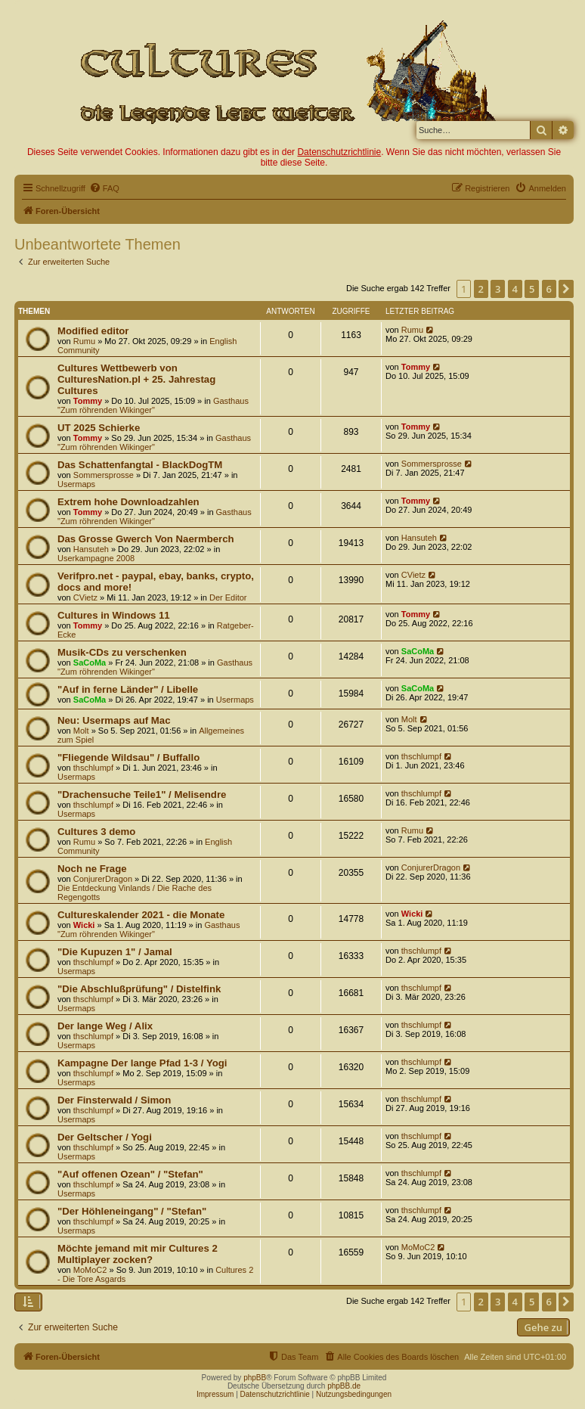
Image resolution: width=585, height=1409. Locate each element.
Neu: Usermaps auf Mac (114, 720)
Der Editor (228, 597)
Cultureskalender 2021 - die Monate (140, 914)
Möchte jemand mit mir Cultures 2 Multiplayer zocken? (137, 1254)
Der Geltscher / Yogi (104, 1137)
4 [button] (515, 289)
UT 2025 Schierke (98, 427)
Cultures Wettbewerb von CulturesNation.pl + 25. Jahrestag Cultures (136, 379)
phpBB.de (344, 1386)
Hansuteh (91, 549)
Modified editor (93, 331)
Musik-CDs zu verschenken (122, 652)
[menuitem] (104, 188)
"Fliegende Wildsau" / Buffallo (128, 757)
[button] (566, 289)
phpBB (254, 1377)
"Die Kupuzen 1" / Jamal (114, 951)
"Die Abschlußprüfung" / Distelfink (139, 989)
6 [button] (549, 289)
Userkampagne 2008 (96, 558)
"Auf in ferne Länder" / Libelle (127, 689)
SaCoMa (89, 662)
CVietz (85, 597)
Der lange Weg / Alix (105, 1026)
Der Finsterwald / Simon (114, 1100)
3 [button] (497, 289)
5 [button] (531, 289)
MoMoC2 (90, 1269)
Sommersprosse (103, 474)
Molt (81, 730)
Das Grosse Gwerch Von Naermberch (145, 539)
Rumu (84, 341)
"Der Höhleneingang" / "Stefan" (131, 1211)
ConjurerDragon (102, 878)
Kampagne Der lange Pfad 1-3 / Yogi (142, 1063)
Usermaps (76, 484)
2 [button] (481, 289)
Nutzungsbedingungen (354, 1394)
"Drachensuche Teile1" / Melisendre (141, 794)
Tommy (87, 400)
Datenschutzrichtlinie (339, 152)
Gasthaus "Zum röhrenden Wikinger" (153, 405)
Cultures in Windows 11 (113, 615)
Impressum (215, 1394)
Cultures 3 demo (96, 831)
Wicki (84, 925)
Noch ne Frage (92, 868)
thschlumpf (93, 767)
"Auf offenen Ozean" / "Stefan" (130, 1174)
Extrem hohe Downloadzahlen (128, 501)
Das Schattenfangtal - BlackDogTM (139, 464)
